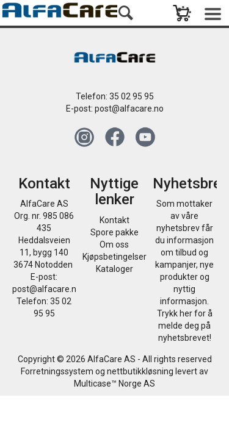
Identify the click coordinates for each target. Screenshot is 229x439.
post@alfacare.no (129, 108)
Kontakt (114, 220)
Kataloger (114, 269)
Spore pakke (114, 232)
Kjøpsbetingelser (114, 257)
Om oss (114, 244)
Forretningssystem (57, 371)
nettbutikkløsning (140, 371)
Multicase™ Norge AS (114, 383)
